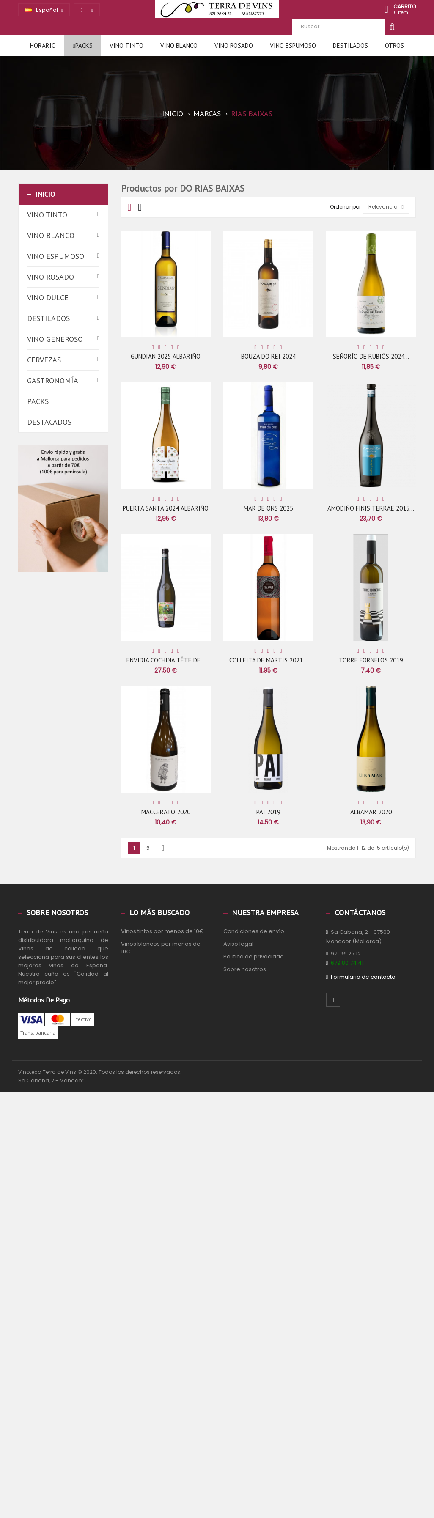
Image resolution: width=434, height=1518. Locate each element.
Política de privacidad (253, 957)
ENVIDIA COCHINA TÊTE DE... (165, 660)
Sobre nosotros (244, 969)
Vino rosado (50, 277)
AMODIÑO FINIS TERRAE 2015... (370, 508)
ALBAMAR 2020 (371, 812)
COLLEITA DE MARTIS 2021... (268, 660)
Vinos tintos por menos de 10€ (162, 931)
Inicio (45, 194)
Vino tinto (47, 215)
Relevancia (386, 207)
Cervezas (44, 360)
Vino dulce (48, 297)
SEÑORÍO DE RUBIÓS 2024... (371, 356)
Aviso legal (238, 944)
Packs (38, 401)
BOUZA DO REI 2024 (268, 356)
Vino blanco (50, 235)
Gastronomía (52, 380)
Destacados (49, 422)
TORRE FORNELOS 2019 (371, 660)
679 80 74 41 (347, 963)
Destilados (48, 318)
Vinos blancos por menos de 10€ (161, 947)
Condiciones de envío (253, 931)
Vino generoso (55, 339)
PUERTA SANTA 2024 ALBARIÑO (166, 508)
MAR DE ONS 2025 (268, 508)
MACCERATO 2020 (165, 812)
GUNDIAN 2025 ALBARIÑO (166, 356)
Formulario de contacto (363, 977)
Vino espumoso (55, 256)
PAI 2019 (268, 812)
